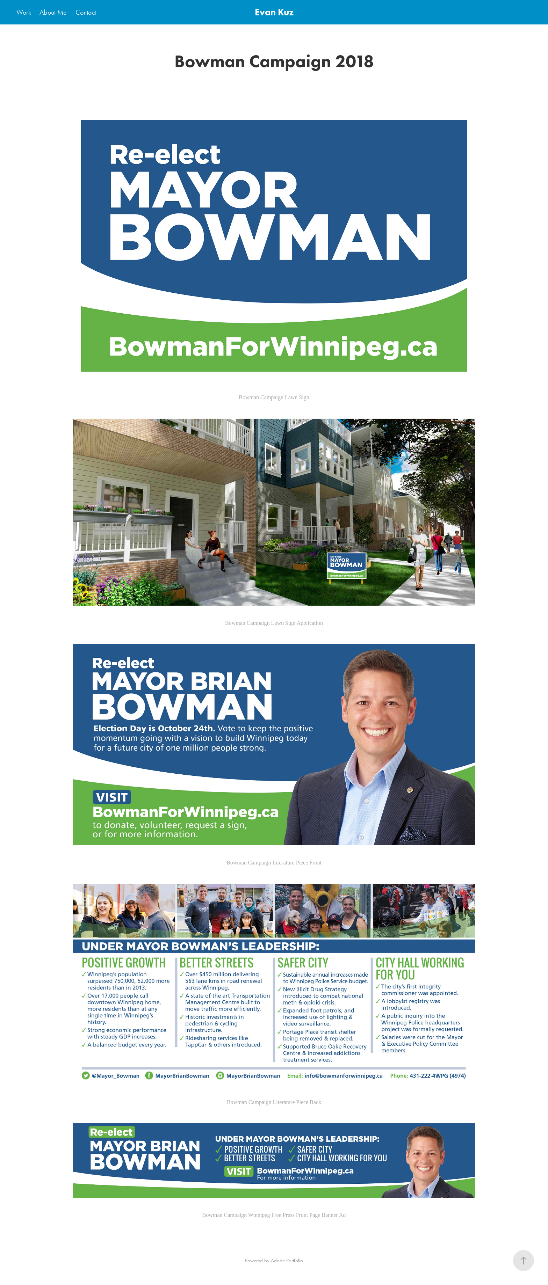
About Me (53, 12)
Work (23, 12)
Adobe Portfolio (287, 1260)
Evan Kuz (274, 12)
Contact (85, 12)
